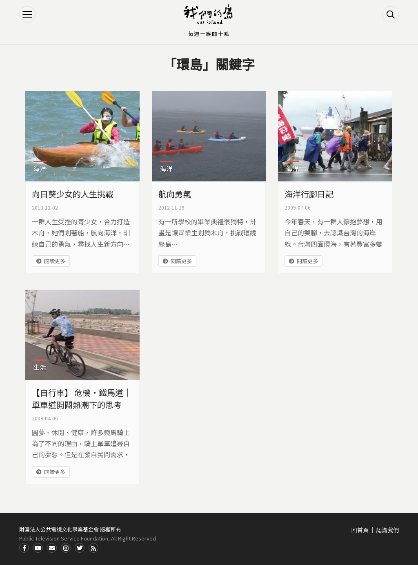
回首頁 (360, 530)
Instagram (66, 548)
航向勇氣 (174, 194)
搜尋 (390, 14)
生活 (40, 367)
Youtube (38, 548)
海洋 (40, 168)
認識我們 (387, 530)
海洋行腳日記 (309, 194)
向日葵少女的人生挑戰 (72, 194)
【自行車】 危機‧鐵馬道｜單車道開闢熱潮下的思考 (81, 398)
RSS (93, 548)
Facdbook (24, 548)
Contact (52, 548)
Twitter (79, 548)
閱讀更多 (54, 261)
